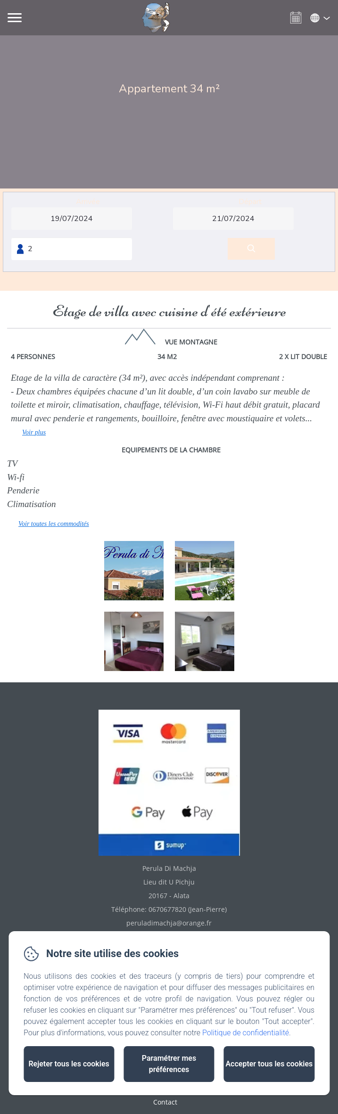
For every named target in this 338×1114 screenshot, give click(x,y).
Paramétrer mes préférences (169, 1064)
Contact (165, 1102)
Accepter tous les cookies (269, 1063)
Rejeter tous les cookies (68, 1063)
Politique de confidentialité (245, 1032)
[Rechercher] (251, 249)
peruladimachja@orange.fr (169, 922)
